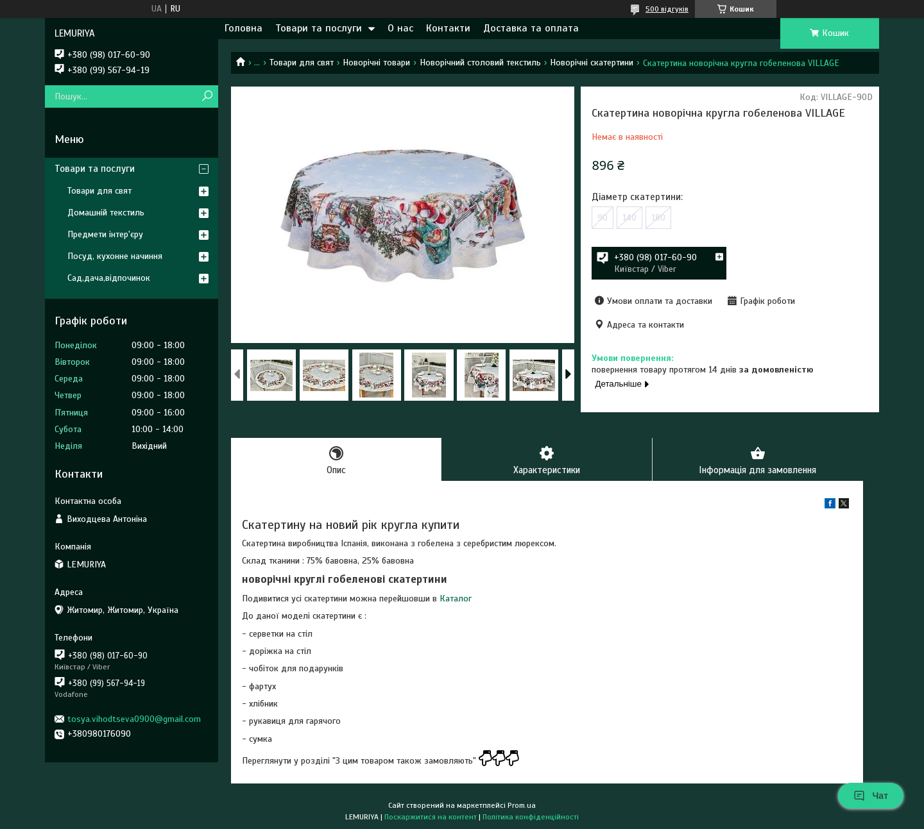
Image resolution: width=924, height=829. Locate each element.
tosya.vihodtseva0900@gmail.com (134, 719)
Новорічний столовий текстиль (480, 62)
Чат (870, 795)
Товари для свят (302, 62)
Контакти (448, 28)
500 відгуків (667, 8)
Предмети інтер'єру (105, 234)
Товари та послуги (318, 28)
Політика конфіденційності (531, 816)
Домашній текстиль (105, 212)
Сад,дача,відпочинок (108, 277)
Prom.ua (522, 805)
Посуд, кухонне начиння (114, 256)
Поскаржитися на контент (430, 816)
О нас (400, 28)
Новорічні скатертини (591, 62)
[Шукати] (207, 96)
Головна (243, 28)
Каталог (456, 598)
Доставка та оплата (531, 28)
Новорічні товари (376, 62)
